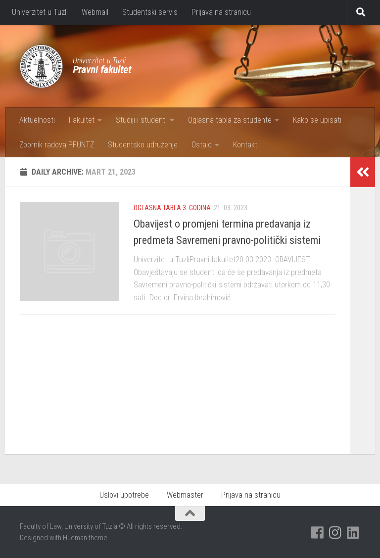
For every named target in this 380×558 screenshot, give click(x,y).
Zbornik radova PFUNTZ (56, 144)
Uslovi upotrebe (124, 495)
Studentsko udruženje (143, 144)
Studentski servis (150, 12)
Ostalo (201, 144)
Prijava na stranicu (221, 12)
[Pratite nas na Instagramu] (335, 533)
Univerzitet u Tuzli (40, 12)
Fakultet (82, 120)
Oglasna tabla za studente (230, 120)
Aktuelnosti (37, 120)
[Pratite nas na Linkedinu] (353, 533)
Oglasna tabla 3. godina (172, 208)
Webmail (95, 12)
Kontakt (245, 144)
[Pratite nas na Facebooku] (318, 533)
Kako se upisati (317, 120)
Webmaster (185, 495)
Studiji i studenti (141, 120)
